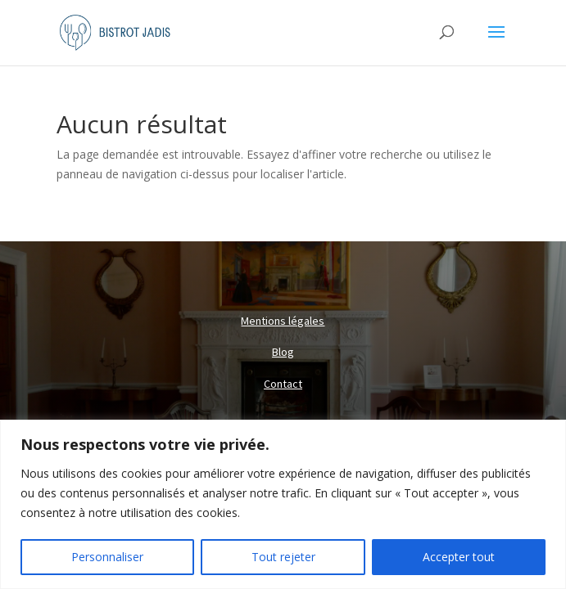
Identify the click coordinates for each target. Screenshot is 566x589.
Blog (283, 351)
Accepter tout (459, 556)
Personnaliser (107, 556)
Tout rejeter (283, 556)
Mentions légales (282, 320)
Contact (283, 383)
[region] (283, 504)
